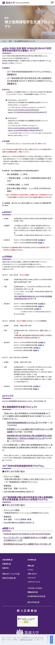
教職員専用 (31, 592)
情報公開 (31, 565)
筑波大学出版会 (7, 578)
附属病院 (5, 564)
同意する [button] (51, 639)
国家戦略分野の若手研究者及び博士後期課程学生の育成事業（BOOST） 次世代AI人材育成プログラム (29, 437)
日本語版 (41, 240)
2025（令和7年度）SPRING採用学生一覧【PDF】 (18, 491)
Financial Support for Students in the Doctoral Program (27, 533)
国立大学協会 (32, 602)
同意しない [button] (47, 639)
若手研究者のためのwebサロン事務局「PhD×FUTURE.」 (26, 544)
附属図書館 (6, 559)
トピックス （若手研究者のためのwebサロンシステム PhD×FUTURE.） (23, 401)
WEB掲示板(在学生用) (35, 596)
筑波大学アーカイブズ (9, 574)
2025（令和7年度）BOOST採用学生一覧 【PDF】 (18, 522)
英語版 (40, 243)
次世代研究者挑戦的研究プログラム (21, 422)
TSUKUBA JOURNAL (35, 588)
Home (4, 41)
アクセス (30, 569)
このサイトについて (34, 582)
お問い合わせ (32, 573)
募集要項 (10, 74)
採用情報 (31, 559)
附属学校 (5, 568)
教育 (10, 41)
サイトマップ (32, 577)
